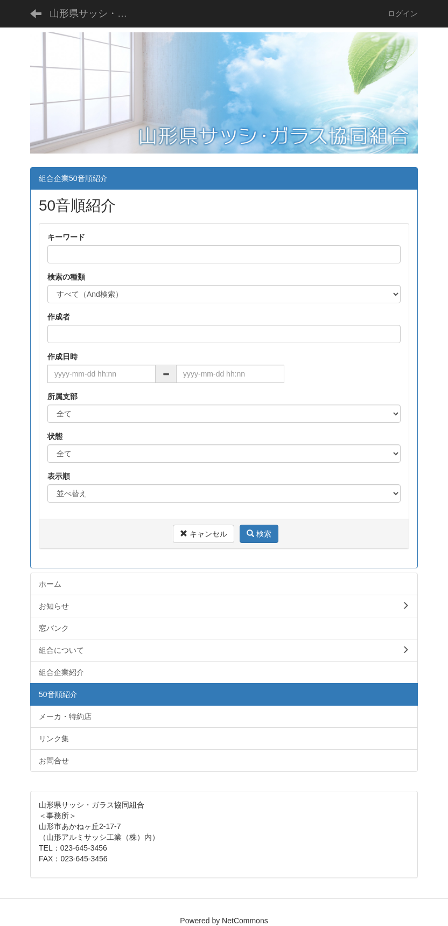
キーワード (66, 237)
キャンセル (203, 534)
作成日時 (62, 356)
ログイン (403, 13)
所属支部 (62, 396)
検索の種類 (66, 277)
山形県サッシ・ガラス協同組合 (95, 13)
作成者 (58, 316)
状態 (54, 436)
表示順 (58, 476)
